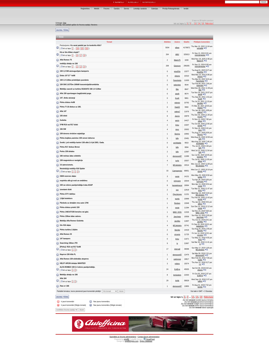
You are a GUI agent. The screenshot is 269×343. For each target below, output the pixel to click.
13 (195, 24)
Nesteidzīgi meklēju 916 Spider (72, 169)
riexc (177, 129)
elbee (177, 48)
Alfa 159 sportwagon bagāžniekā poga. (75, 93)
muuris (200, 117)
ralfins (200, 281)
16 (77, 55)
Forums (106, 9)
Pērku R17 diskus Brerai (70, 147)
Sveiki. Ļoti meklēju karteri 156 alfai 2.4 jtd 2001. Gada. (82, 142)
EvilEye (177, 269)
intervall (177, 249)
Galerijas (154, 9)
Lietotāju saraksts (140, 9)
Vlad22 (177, 107)
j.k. (200, 264)
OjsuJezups (177, 194)
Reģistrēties (85, 9)
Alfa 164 (63, 278)
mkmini (177, 103)
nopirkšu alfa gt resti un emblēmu (73, 181)
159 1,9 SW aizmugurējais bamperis (74, 71)
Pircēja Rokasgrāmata (170, 9)
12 (77, 67)
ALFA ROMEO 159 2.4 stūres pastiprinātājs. (77, 267)
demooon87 (177, 156)
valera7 (177, 112)
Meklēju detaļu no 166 (69, 275)
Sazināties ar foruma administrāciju (122, 337)
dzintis (200, 126)
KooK (177, 98)
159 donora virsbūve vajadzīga (72, 134)
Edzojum (177, 66)
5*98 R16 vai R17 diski (69, 125)
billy (177, 138)
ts (177, 243)
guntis (177, 199)
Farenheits (177, 80)
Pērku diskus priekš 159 (69, 207)
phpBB (126, 339)
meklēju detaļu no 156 (69, 64)
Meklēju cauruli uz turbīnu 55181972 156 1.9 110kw (80, 89)
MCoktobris (177, 165)
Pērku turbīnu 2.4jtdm (69, 230)
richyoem (177, 181)
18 (84, 55)
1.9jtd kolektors (66, 198)
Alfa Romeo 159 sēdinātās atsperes (74, 259)
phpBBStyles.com (131, 341)
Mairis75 (177, 60)
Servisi (126, 9)
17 (80, 55)
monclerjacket (200, 55)
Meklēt (96, 9)
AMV (177, 54)
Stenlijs (177, 230)
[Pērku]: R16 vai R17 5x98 (70, 247)
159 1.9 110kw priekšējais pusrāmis (74, 80)
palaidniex (200, 226)
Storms (177, 134)
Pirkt (61, 37)
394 (77, 48)
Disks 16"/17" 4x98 (67, 76)
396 (86, 48)
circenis (177, 234)
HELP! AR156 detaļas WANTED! (73, 263)
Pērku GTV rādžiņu (67, 194)
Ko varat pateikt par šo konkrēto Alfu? (86, 45)
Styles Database (146, 341)
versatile (200, 48)
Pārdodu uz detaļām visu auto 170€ (74, 203)
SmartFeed (149, 339)
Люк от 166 (64, 286)
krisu (177, 125)
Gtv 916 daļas (65, 225)
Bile (177, 89)
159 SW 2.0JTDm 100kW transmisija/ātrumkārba (79, 84)
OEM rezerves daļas (68, 176)
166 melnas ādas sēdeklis (70, 156)
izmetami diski (66, 189)
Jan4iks (200, 103)
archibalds (177, 143)
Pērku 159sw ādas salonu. (70, 216)
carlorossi (177, 259)
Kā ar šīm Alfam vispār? (69, 52)
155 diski (63, 116)
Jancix (177, 116)
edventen (177, 85)
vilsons (177, 76)
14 (199, 24)
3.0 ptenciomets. (66, 165)
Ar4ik (177, 281)
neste (177, 176)
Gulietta (63, 120)
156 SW (63, 129)
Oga (64, 23)
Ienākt (186, 9)
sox (177, 190)
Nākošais (209, 24)
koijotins (200, 157)
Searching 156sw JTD (69, 243)
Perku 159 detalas (67, 151)
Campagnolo (177, 171)
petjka (200, 177)
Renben (177, 203)
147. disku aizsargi (67, 98)
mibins (177, 264)
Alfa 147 (63, 111)
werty (177, 120)
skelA (177, 94)
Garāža (116, 9)
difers (200, 204)
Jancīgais (177, 217)
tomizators (177, 275)
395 (82, 48)
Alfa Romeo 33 (66, 234)
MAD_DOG (177, 212)
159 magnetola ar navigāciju (71, 160)
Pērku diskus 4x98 (67, 102)
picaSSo (177, 71)
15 (203, 24)
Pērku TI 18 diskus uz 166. (70, 107)
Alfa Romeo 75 (66, 60)
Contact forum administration (149, 337)
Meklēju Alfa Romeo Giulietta (71, 221)
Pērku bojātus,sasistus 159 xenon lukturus (77, 138)
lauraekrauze (177, 185)
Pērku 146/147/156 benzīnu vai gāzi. (74, 212)
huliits (200, 260)
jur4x (177, 161)
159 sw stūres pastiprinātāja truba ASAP (76, 185)
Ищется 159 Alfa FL (68, 254)
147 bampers (65, 239)
